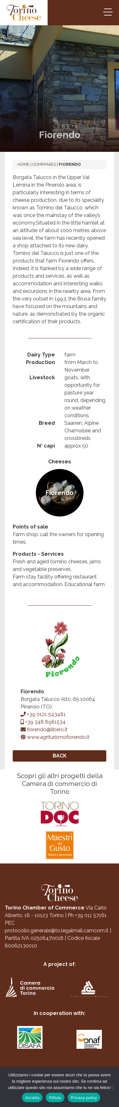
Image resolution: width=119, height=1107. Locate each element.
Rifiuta (55, 1097)
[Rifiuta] (111, 1087)
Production (40, 362)
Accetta (32, 1097)
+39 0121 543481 (43, 714)
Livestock (42, 377)
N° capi (46, 446)
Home (23, 164)
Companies (44, 164)
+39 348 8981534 (43, 722)
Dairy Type (41, 355)
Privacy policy (84, 1097)
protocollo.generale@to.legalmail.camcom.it (57, 935)
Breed (47, 423)
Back (60, 756)
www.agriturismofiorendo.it (55, 737)
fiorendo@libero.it (44, 730)
